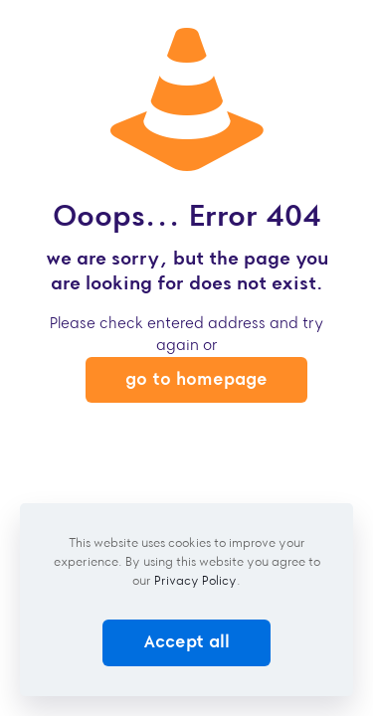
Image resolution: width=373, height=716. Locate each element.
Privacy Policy (195, 580)
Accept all (186, 641)
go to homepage (196, 379)
